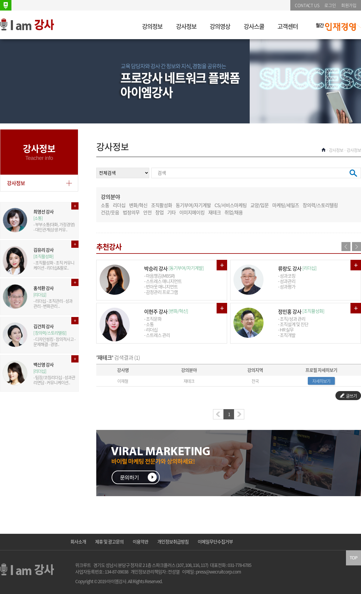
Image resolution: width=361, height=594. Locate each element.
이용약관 (140, 541)
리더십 (119, 205)
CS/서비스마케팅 (230, 205)
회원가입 (348, 5)
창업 (159, 212)
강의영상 (220, 26)
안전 (147, 212)
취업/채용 (233, 212)
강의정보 (152, 26)
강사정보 (186, 26)
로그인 (330, 5)
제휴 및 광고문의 (109, 541)
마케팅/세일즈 (285, 205)
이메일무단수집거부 (215, 541)
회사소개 (78, 541)
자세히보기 (321, 381)
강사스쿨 (254, 26)
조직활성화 (161, 205)
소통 (105, 205)
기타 (171, 212)
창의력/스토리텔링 (320, 205)
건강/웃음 (110, 212)
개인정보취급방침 (173, 541)
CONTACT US (307, 5)
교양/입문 (259, 205)
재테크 (214, 212)
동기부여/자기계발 (193, 205)
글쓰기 (348, 396)
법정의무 (131, 212)
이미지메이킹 (192, 212)
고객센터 (287, 26)
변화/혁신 (138, 205)
